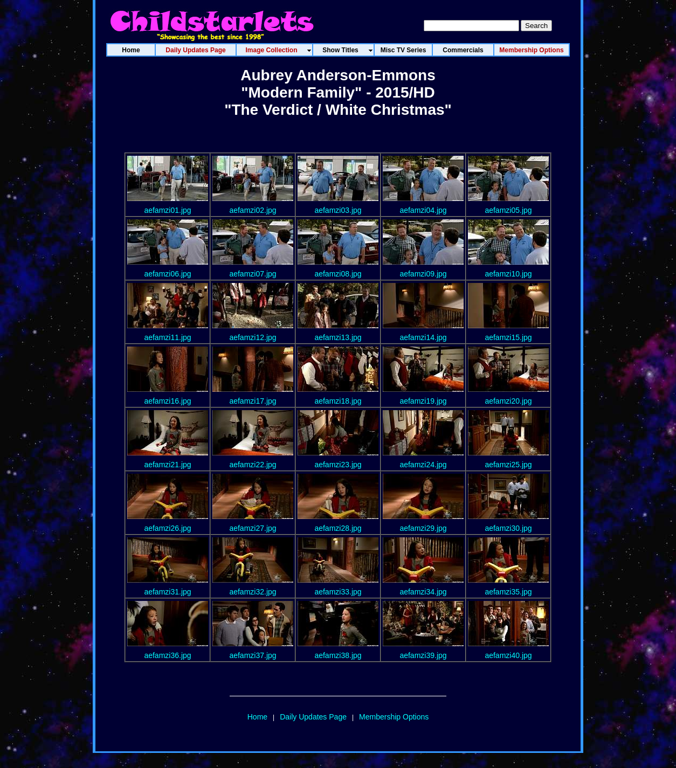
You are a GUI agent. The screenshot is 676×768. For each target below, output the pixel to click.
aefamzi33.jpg (337, 591)
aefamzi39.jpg (422, 655)
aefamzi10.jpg (508, 273)
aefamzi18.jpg (337, 401)
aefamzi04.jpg (422, 210)
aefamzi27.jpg (252, 528)
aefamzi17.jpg (252, 401)
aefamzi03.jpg (337, 210)
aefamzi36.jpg (167, 655)
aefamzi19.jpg (422, 401)
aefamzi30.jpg (508, 528)
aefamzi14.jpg (422, 337)
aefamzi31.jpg (167, 591)
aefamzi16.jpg (167, 401)
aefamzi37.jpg (252, 655)
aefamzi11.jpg (167, 337)
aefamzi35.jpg (508, 591)
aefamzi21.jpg (167, 464)
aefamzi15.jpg (508, 337)
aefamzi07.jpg (252, 273)
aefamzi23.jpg (337, 464)
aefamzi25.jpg (508, 464)
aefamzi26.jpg (167, 528)
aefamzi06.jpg (167, 273)
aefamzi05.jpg (508, 210)
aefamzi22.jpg (252, 464)
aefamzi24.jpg (422, 464)
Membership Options (394, 716)
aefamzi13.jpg (337, 337)
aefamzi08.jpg (337, 273)
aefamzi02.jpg (252, 210)
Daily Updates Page (313, 716)
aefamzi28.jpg (337, 528)
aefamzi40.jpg (508, 655)
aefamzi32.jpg (252, 591)
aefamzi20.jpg (508, 401)
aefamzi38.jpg (337, 655)
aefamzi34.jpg (422, 591)
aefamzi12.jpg (252, 337)
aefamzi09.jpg (422, 273)
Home (257, 716)
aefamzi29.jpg (422, 528)
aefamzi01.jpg (167, 210)
